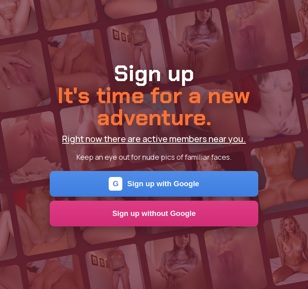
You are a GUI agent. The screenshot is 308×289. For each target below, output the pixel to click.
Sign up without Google (154, 213)
